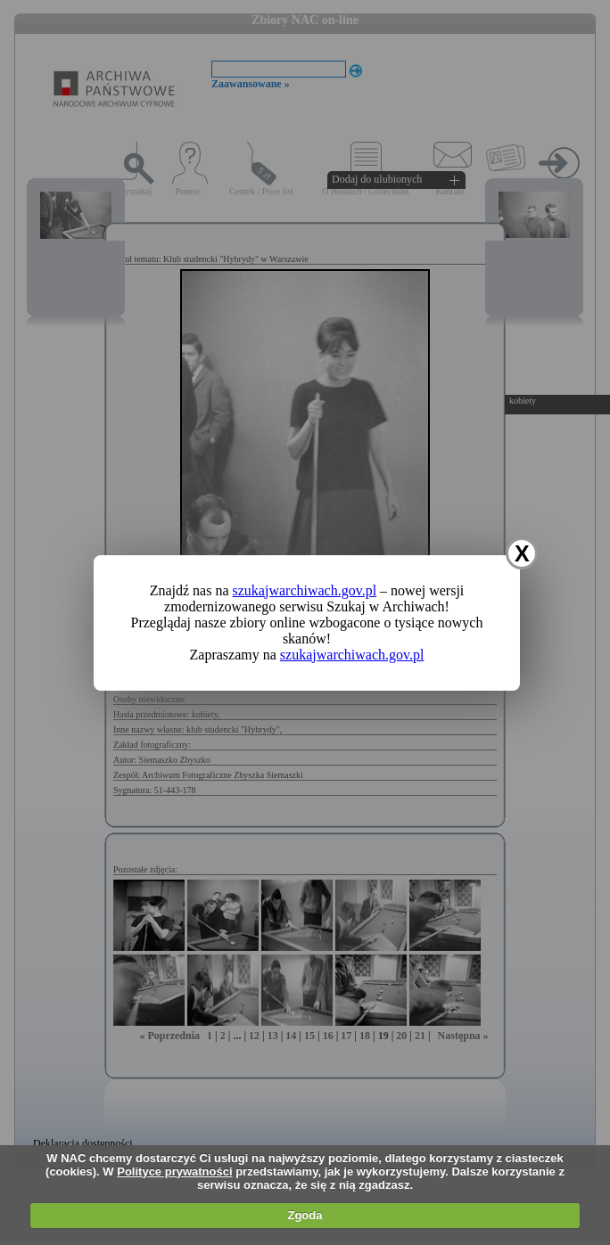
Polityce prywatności (174, 1171)
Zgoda (304, 1215)
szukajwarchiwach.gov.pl (305, 590)
